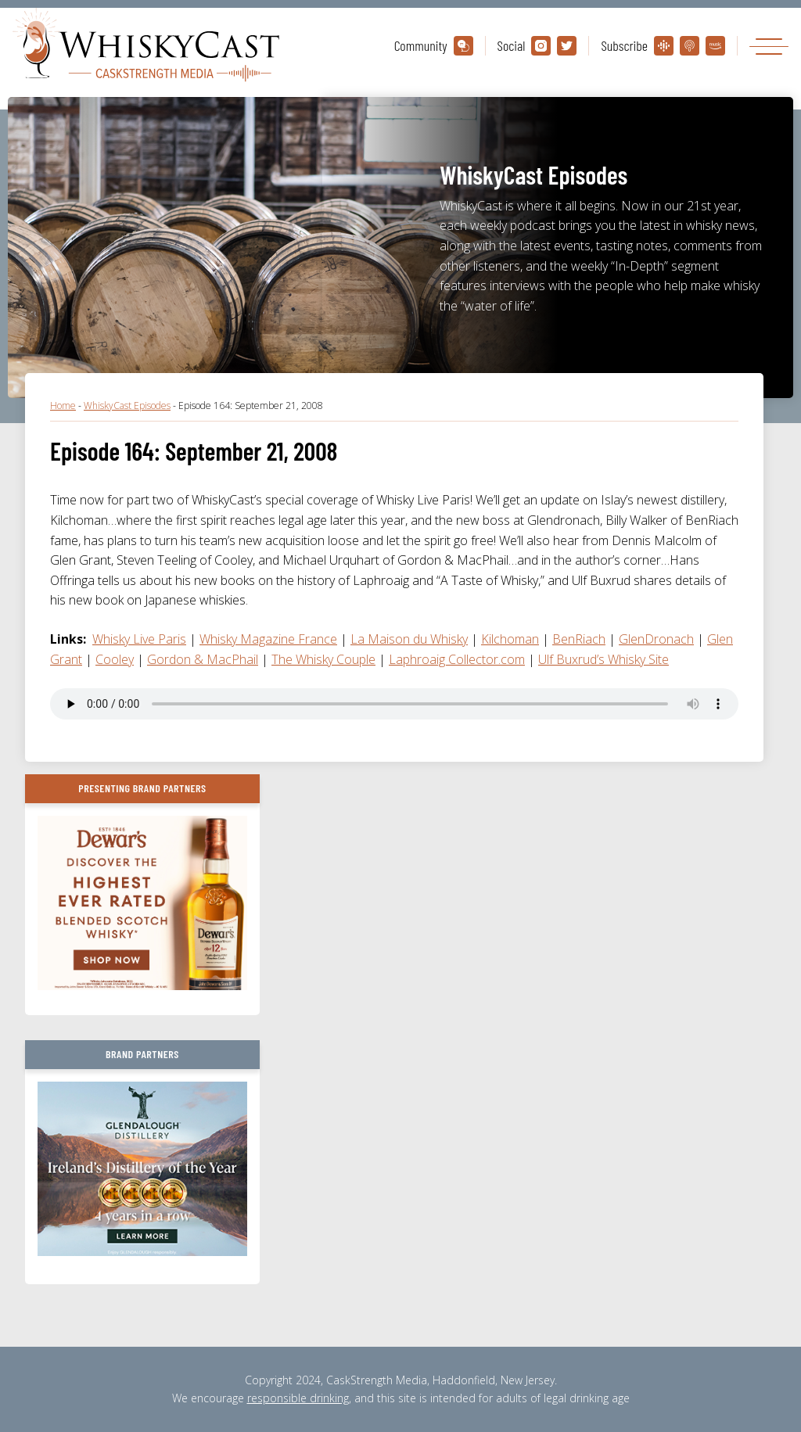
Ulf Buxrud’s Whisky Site (603, 659)
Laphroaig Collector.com (457, 659)
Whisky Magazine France (268, 639)
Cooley (114, 659)
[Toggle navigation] (768, 45)
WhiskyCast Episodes (127, 405)
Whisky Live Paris (139, 639)
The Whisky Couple (323, 659)
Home (63, 405)
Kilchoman (510, 639)
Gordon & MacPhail (202, 659)
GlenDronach (656, 639)
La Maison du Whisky (409, 639)
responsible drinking (298, 1398)
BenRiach (578, 639)
